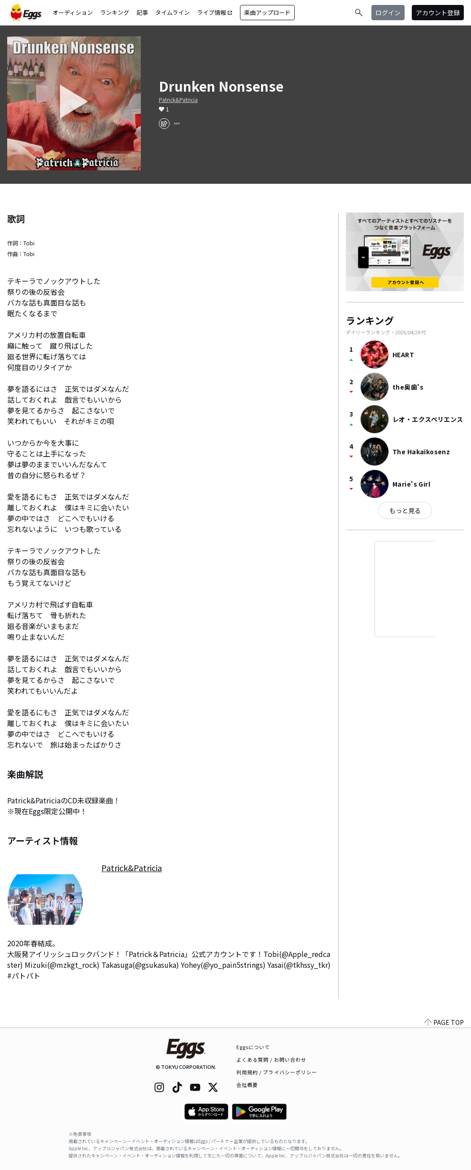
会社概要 (247, 1084)
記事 (142, 12)
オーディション (72, 12)
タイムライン (172, 12)
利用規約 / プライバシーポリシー (277, 1072)
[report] (176, 123)
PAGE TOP (444, 1022)
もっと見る (405, 510)
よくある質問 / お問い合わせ (271, 1059)
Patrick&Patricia (178, 99)
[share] (164, 123)
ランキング (114, 12)
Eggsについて (253, 1046)
